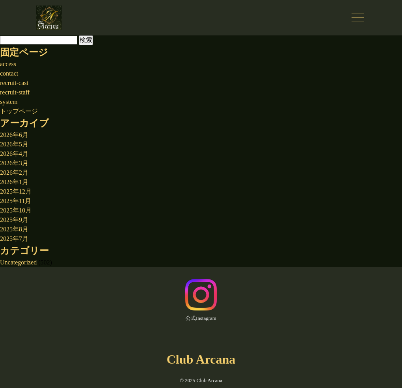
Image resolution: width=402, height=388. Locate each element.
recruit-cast (14, 82)
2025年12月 (16, 191)
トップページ (19, 111)
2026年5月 (14, 144)
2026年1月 (14, 182)
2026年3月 (14, 163)
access (8, 64)
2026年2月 (14, 172)
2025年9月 (14, 219)
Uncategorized (18, 262)
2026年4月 (14, 153)
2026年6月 (14, 134)
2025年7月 (14, 238)
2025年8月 (14, 229)
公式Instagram (201, 300)
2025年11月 (15, 201)
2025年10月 (16, 210)
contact (9, 73)
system (8, 101)
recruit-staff (15, 92)
